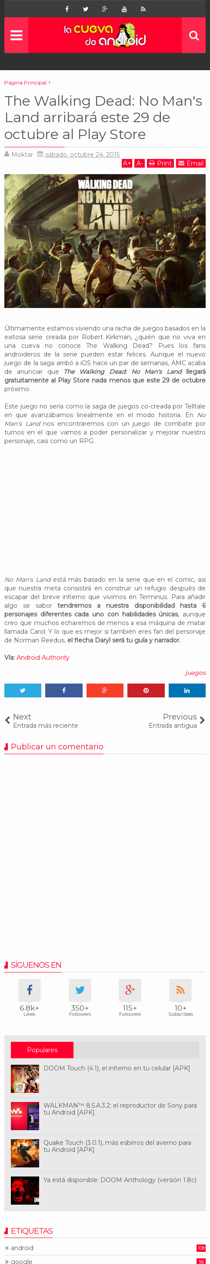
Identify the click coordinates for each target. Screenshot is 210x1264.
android (22, 1248)
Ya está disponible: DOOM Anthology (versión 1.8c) (120, 1180)
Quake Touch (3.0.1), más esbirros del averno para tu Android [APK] (117, 1146)
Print (160, 163)
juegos (195, 673)
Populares (42, 1050)
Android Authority (43, 657)
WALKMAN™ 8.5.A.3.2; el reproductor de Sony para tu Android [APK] (120, 1109)
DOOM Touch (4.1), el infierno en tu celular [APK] (116, 1068)
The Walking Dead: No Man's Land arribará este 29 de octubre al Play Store (103, 117)
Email (190, 163)
